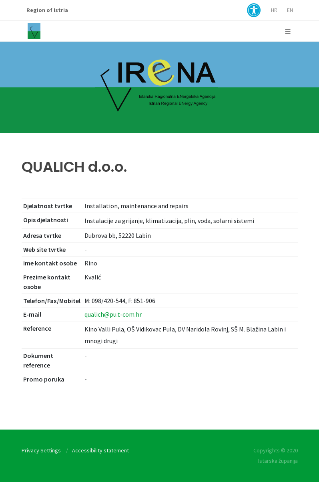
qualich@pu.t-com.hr (113, 314)
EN (290, 10)
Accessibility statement (100, 450)
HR (274, 10)
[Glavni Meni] (288, 31)
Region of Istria (47, 10)
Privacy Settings (41, 450)
